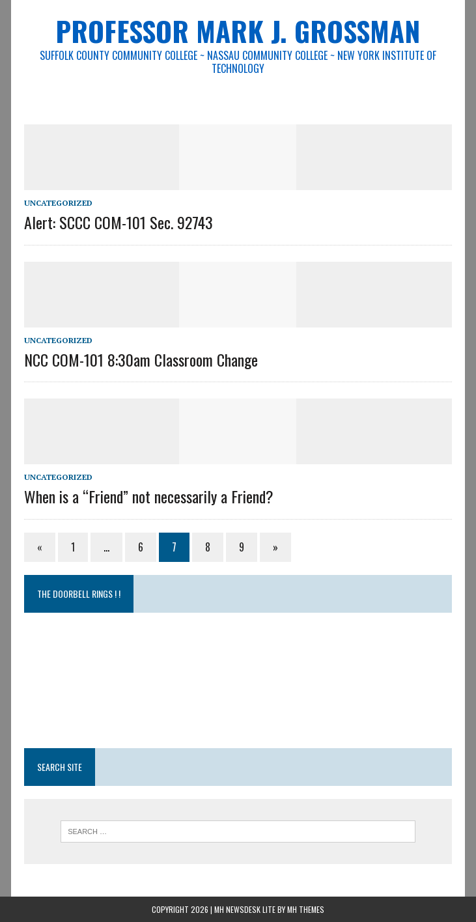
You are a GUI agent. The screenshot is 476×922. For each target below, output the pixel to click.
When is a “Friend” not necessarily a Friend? (148, 496)
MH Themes (305, 909)
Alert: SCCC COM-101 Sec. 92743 (118, 222)
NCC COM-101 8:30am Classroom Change (141, 359)
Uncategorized (58, 203)
